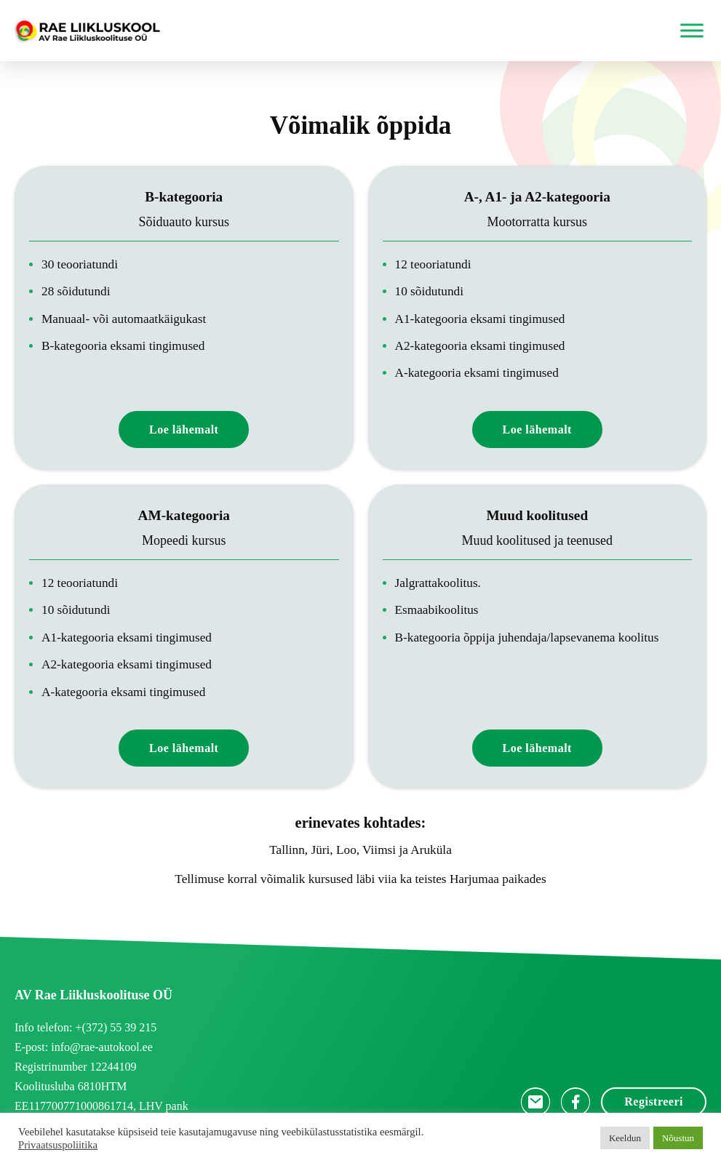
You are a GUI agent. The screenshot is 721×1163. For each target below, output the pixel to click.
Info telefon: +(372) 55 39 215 (85, 1027)
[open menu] (688, 31)
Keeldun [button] (625, 1137)
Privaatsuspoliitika (57, 1145)
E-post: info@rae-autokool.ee (84, 1047)
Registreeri (653, 1101)
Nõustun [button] (678, 1137)
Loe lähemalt (183, 429)
